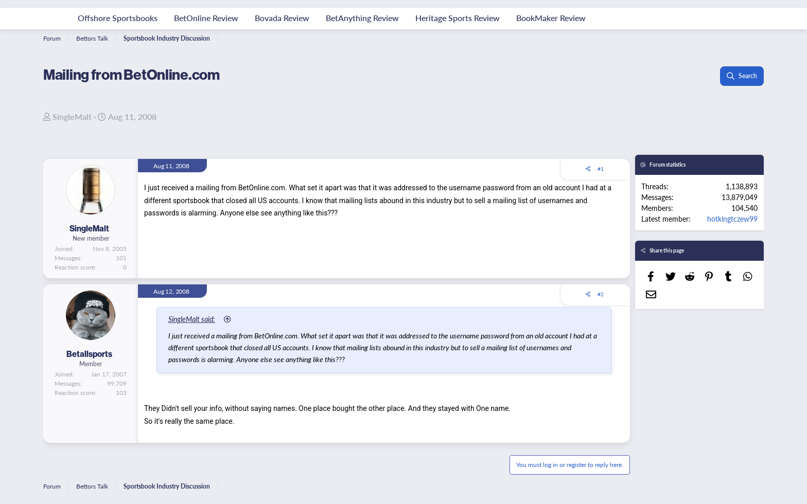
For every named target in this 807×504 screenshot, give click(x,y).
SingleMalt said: (191, 319)
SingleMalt (72, 116)
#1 (601, 168)
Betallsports (89, 354)
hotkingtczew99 (732, 218)
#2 (601, 294)
